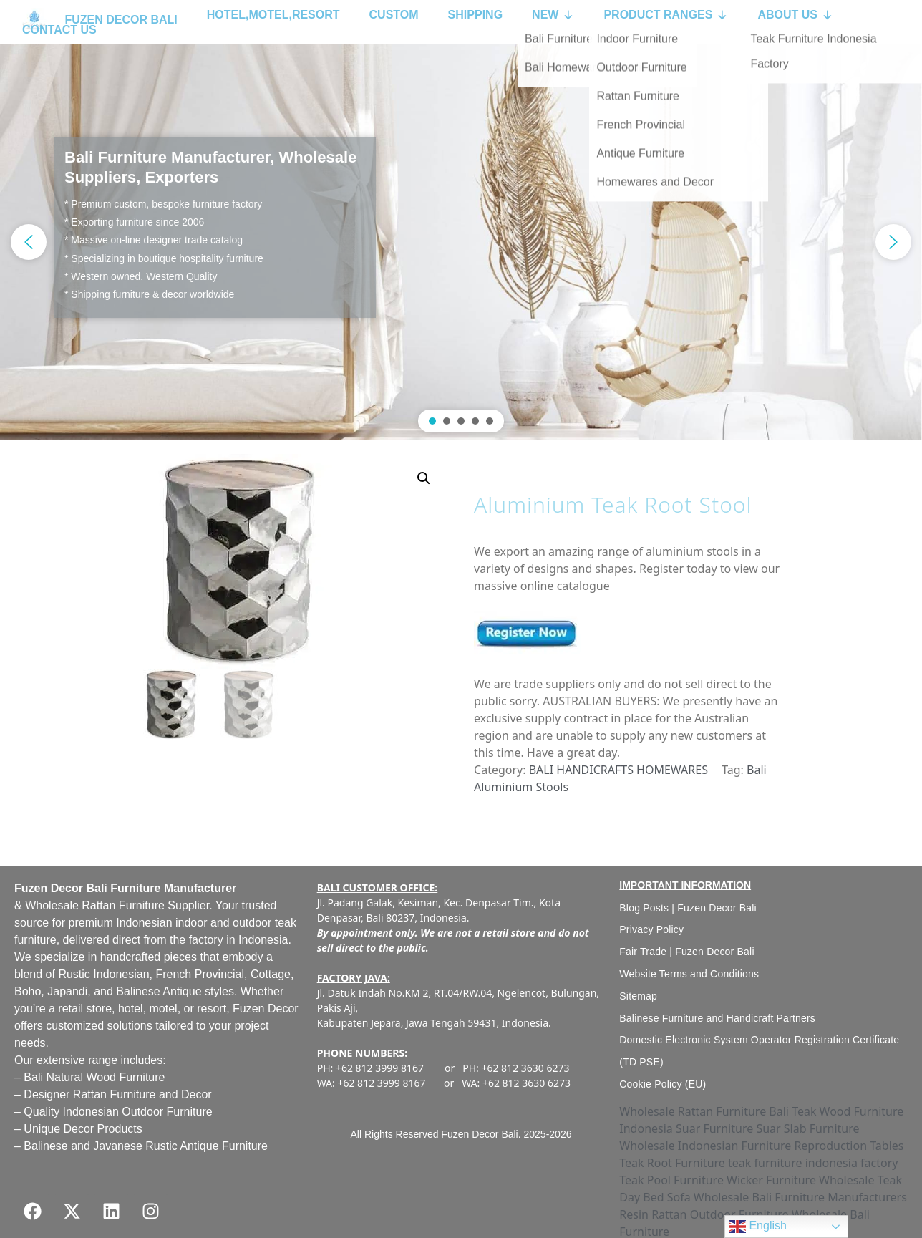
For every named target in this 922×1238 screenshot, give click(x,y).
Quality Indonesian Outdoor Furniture (118, 1112)
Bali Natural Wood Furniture (94, 1077)
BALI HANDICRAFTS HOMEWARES (618, 770)
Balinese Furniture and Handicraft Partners (717, 1018)
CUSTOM (394, 15)
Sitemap (638, 996)
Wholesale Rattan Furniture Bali (704, 1111)
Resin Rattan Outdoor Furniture (703, 1214)
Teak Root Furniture (672, 1163)
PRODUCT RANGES (665, 15)
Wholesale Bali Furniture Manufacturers (800, 1197)
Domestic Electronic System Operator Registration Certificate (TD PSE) (759, 1051)
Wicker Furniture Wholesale (800, 1180)
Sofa (679, 1197)
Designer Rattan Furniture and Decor (117, 1094)
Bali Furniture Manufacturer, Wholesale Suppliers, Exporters (210, 167)
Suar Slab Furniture (807, 1128)
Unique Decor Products (83, 1129)
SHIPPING (475, 15)
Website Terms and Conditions (689, 974)
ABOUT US (795, 15)
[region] (461, 242)
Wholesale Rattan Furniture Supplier (117, 905)
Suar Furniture (714, 1128)
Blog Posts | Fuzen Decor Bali (688, 908)
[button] (461, 242)
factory (206, 940)
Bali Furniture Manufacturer (161, 888)
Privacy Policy (651, 929)
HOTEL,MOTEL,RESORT (273, 15)
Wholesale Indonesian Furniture (705, 1146)
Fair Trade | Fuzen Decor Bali (686, 951)
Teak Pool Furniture (671, 1180)
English (758, 1226)
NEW (553, 15)
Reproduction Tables (848, 1146)
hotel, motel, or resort (172, 1008)
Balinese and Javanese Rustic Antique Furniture (146, 1146)
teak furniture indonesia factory (813, 1163)
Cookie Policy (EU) (662, 1084)
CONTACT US (59, 30)
